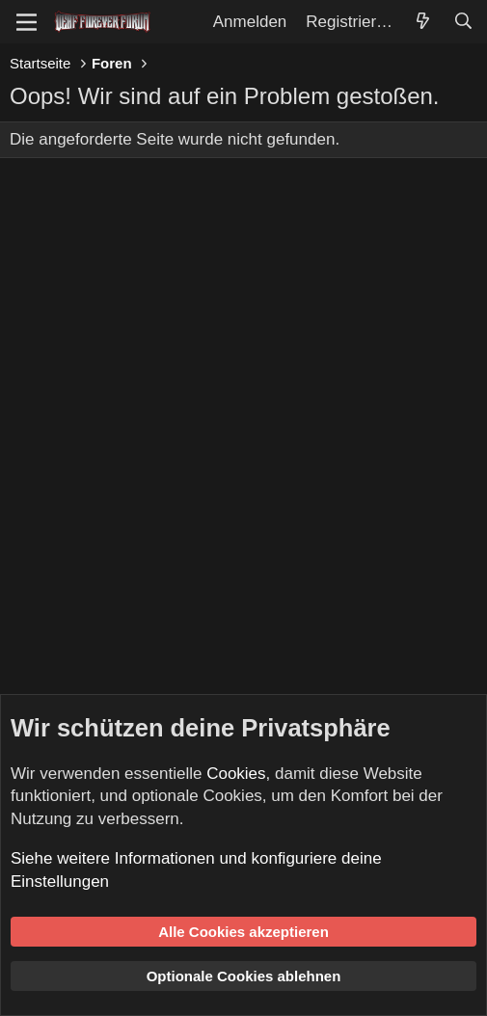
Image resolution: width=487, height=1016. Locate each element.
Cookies (235, 773)
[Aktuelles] (422, 22)
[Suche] (463, 22)
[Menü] (26, 22)
